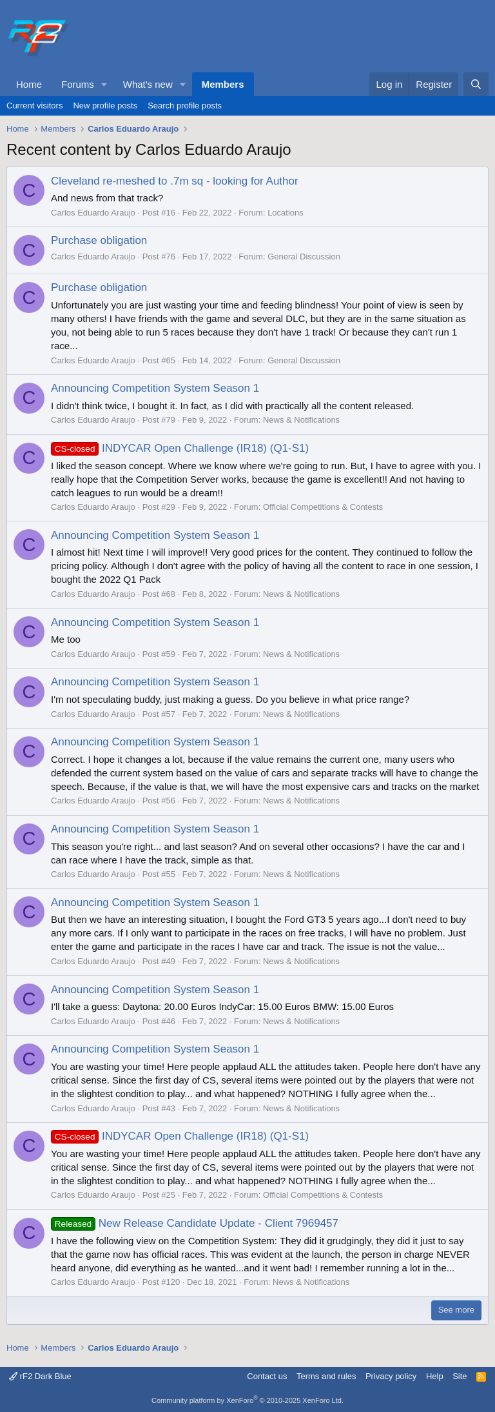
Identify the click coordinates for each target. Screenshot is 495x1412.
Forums (77, 84)
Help (434, 1376)
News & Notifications (301, 420)
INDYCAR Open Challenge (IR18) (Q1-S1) (180, 448)
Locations (285, 212)
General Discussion (303, 256)
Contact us (267, 1376)
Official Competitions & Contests (323, 507)
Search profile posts (185, 105)
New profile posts (105, 105)
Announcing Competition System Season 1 (155, 388)
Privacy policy (390, 1376)
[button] (104, 84)
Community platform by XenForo (247, 1400)
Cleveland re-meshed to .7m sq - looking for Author (174, 181)
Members (223, 84)
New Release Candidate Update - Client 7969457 (194, 1223)
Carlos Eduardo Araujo (93, 212)
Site (459, 1376)
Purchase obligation (99, 240)
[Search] (476, 84)
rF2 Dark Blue (40, 1376)
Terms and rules (326, 1376)
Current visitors (34, 105)
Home (29, 84)
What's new (148, 84)
